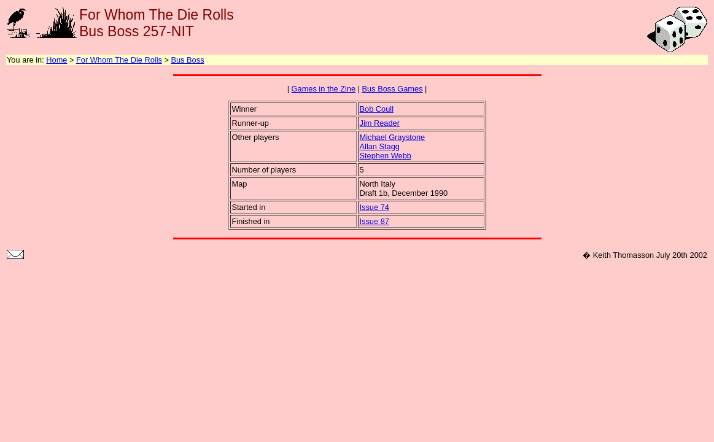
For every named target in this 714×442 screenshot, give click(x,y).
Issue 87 (374, 221)
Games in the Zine (324, 88)
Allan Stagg (380, 146)
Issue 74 (374, 207)
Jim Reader (380, 123)
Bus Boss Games (392, 88)
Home (56, 59)
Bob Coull (377, 109)
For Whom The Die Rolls (119, 59)
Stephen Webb (385, 155)
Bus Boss (187, 59)
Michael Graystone (392, 137)
